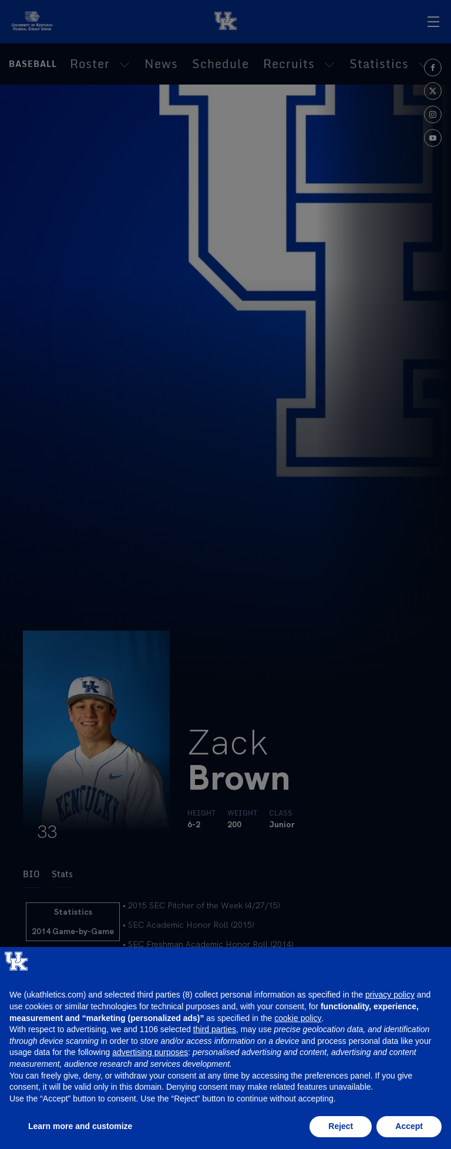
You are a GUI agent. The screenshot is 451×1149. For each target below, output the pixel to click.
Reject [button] (340, 1126)
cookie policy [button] (297, 1018)
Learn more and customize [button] (80, 1126)
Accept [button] (409, 1126)
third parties (214, 1029)
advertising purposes (150, 1052)
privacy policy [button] (390, 994)
